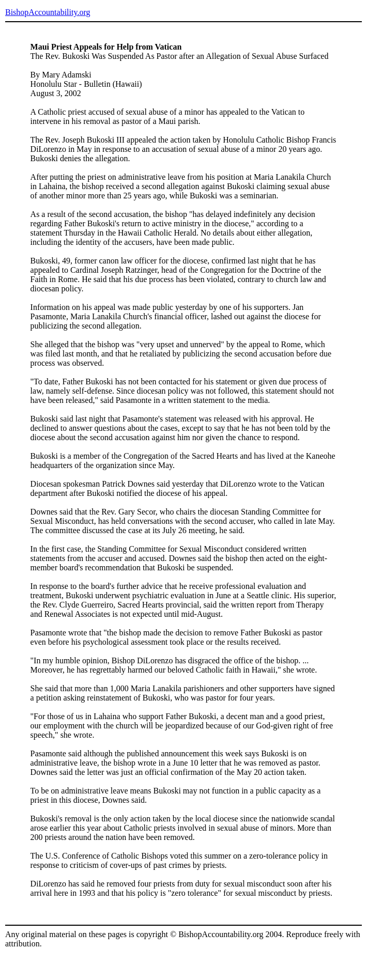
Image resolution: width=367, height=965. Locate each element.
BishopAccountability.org (47, 12)
